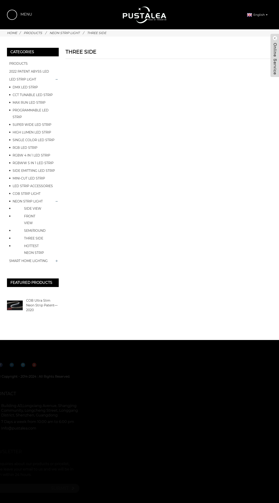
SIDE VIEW (32, 209)
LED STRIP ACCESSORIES (33, 186)
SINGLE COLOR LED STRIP (33, 140)
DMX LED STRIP (25, 87)
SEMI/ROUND (35, 231)
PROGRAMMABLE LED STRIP (31, 113)
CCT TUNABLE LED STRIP (33, 95)
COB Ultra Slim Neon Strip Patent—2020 (42, 305)
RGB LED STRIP (25, 148)
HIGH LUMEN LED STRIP (32, 132)
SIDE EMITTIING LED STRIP (34, 171)
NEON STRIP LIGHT (65, 33)
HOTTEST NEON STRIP (34, 249)
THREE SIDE (96, 33)
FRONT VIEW (29, 219)
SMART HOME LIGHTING (28, 261)
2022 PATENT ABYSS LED (29, 71)
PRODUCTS (33, 33)
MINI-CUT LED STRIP (29, 178)
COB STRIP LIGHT (26, 194)
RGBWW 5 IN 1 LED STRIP (33, 163)
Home (12, 33)
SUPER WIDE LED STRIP (32, 125)
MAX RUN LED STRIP (29, 103)
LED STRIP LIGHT (22, 79)
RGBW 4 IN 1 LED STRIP (31, 155)
